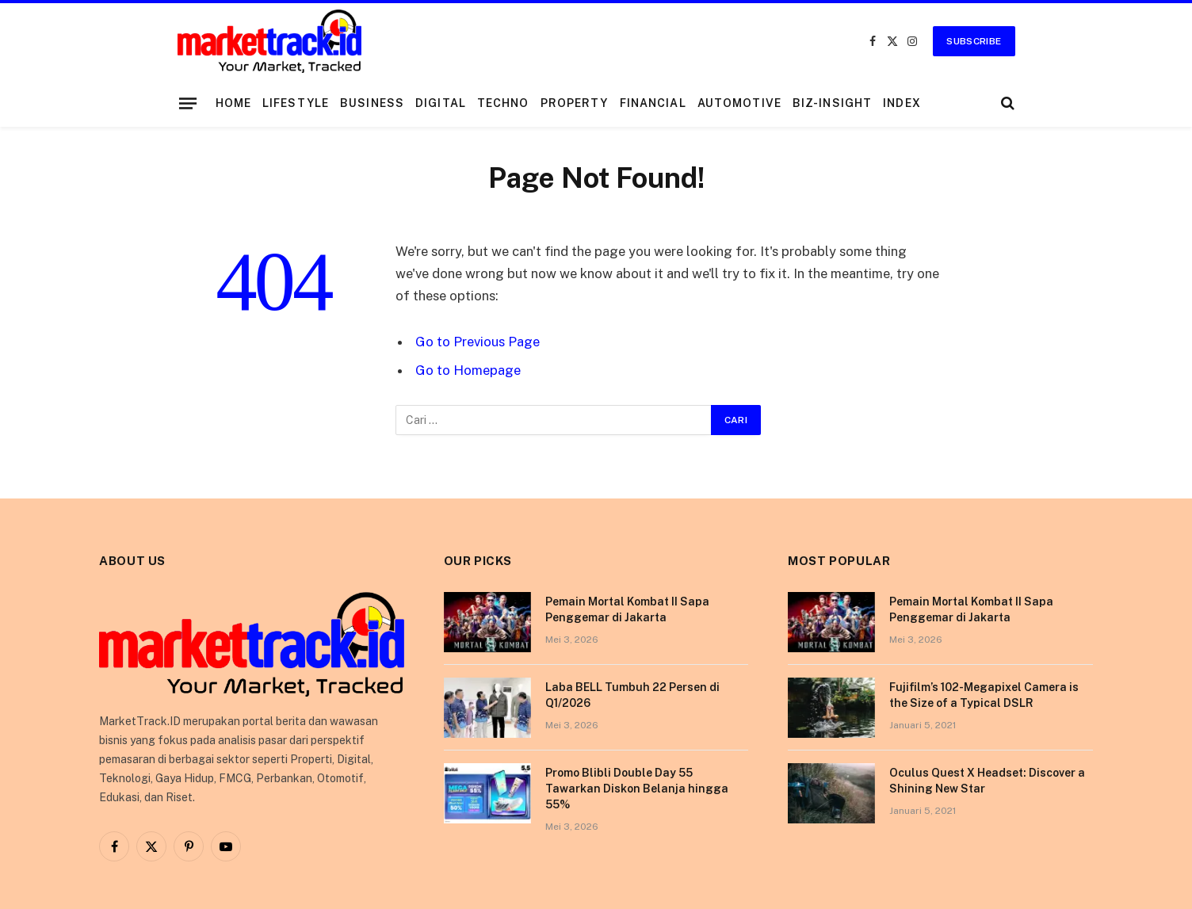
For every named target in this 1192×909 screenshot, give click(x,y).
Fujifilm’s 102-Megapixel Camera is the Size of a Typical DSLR (984, 695)
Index (902, 103)
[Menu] (187, 103)
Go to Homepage (468, 370)
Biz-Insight (832, 103)
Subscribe (973, 41)
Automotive (739, 103)
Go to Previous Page (477, 341)
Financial (653, 103)
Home (233, 103)
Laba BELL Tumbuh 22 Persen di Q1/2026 (632, 695)
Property (575, 103)
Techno (503, 103)
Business (372, 103)
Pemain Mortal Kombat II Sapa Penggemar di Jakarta (627, 609)
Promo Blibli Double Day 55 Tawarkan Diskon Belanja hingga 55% (636, 788)
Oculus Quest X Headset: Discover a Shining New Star (987, 780)
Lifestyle (295, 103)
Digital (440, 103)
